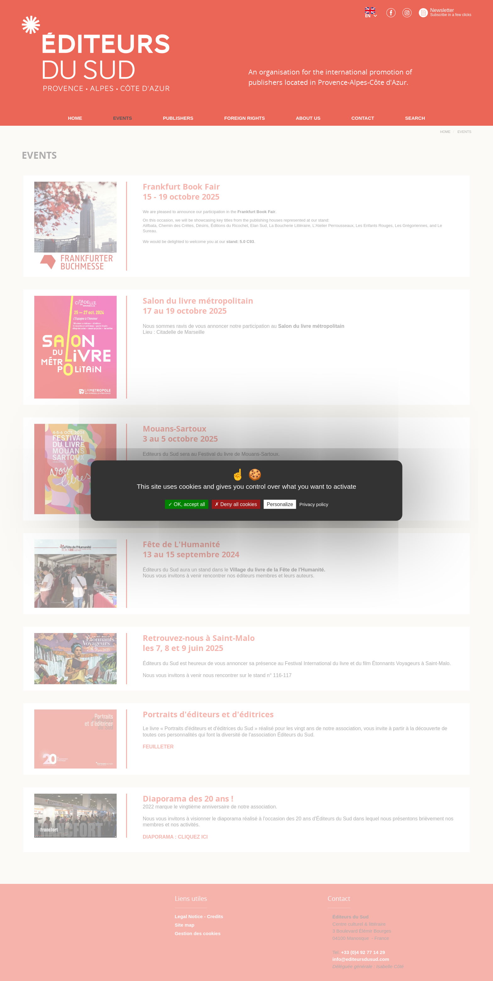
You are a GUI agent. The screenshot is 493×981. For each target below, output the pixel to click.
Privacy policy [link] (313, 504)
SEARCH (415, 118)
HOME (75, 118)
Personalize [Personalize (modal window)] (280, 504)
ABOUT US (308, 118)
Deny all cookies (236, 504)
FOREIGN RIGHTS (244, 118)
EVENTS (122, 118)
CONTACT (363, 118)
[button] (372, 15)
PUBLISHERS (178, 118)
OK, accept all (186, 504)
